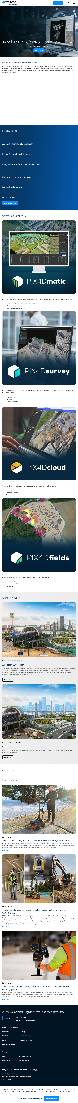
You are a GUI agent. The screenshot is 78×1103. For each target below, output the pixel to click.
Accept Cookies (51, 1099)
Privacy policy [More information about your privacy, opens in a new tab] (7, 1094)
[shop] (58, 3)
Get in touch (39, 50)
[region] (39, 1094)
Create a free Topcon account (25, 1020)
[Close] (74, 1089)
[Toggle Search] (68, 2)
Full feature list (8, 197)
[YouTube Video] (39, 98)
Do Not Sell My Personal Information (30, 1099)
